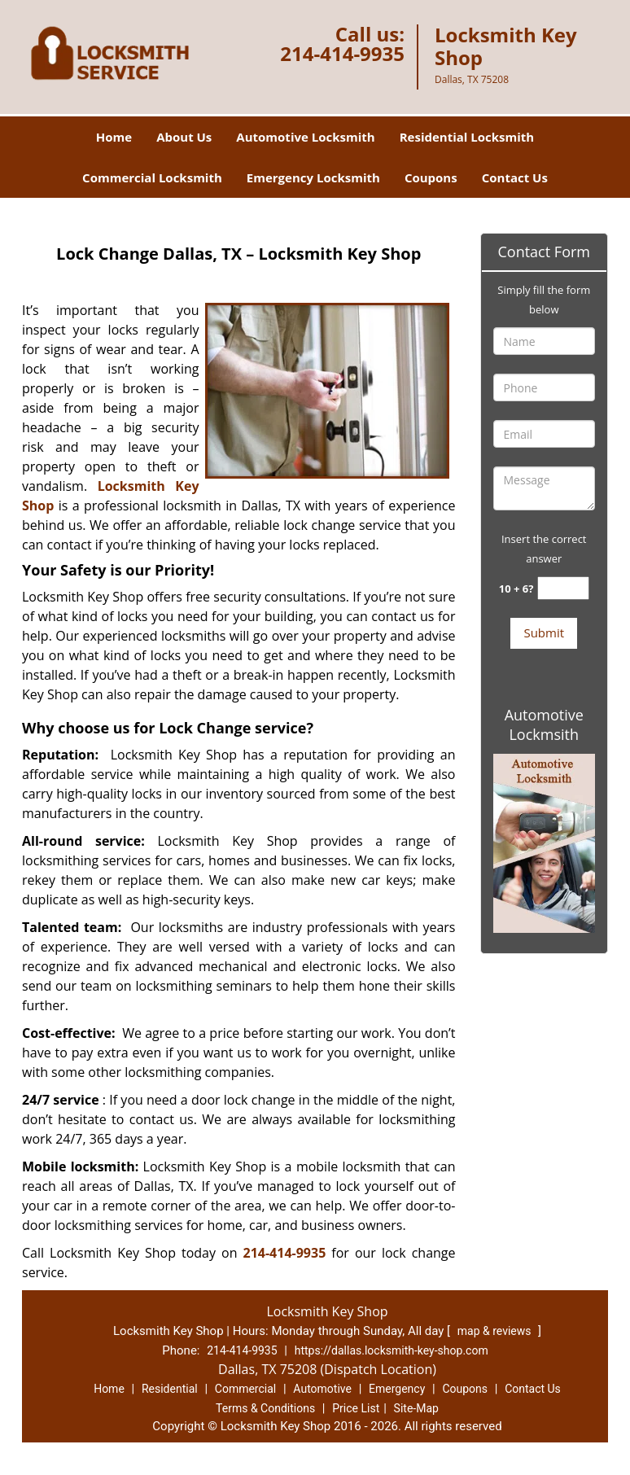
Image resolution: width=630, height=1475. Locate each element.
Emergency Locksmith (313, 177)
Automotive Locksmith (305, 137)
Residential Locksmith (467, 137)
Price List (355, 1408)
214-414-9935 (342, 53)
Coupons (431, 177)
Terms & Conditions (265, 1408)
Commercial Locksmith (152, 177)
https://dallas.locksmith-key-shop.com (391, 1350)
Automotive (322, 1388)
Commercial (245, 1388)
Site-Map (416, 1408)
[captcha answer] (563, 588)
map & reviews (495, 1330)
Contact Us (515, 177)
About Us (184, 137)
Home (114, 137)
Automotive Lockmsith (544, 724)
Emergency (397, 1388)
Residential (170, 1388)
